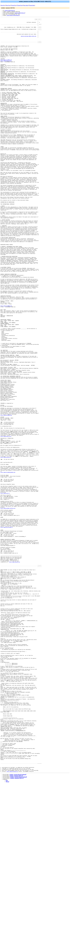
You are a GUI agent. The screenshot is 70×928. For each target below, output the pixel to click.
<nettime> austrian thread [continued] (17, 919)
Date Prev (3, 5)
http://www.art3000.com (6, 68)
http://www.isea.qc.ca (6, 69)
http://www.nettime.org (12, 916)
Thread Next (20, 5)
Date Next (8, 5)
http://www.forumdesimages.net (8, 560)
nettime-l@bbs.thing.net (10, 10)
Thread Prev (13, 5)
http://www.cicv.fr (5, 585)
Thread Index (32, 5)
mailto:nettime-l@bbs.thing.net (28, 39)
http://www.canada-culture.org (8, 603)
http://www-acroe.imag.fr (7, 625)
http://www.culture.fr (6, 542)
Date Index (26, 5)
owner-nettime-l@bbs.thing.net (13, 15)
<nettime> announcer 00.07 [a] (16, 920)
